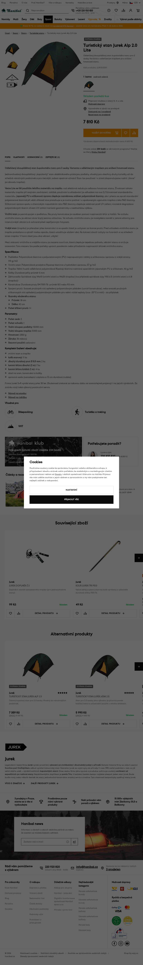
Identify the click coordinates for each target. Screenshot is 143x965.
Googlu (58, 474)
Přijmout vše (71, 499)
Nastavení (71, 490)
